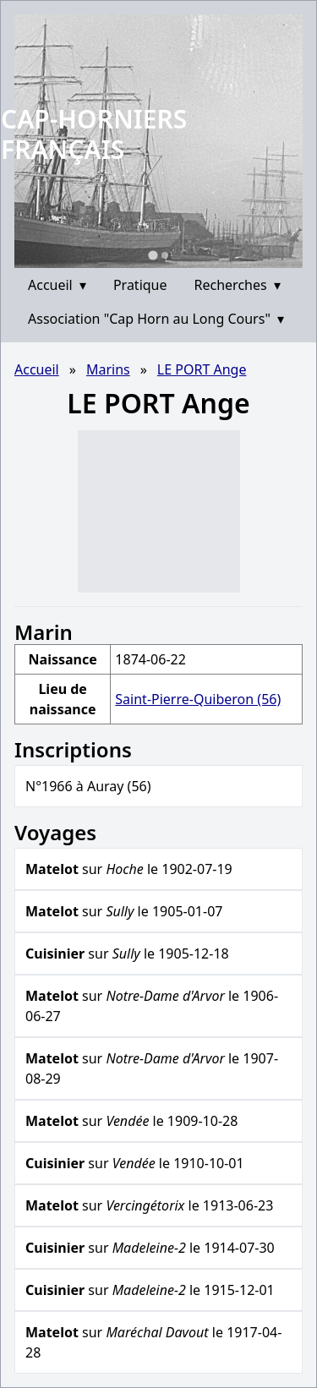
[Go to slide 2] (164, 255)
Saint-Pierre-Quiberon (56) (198, 699)
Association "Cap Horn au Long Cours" (156, 318)
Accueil (57, 285)
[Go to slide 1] (152, 255)
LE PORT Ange (202, 369)
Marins (108, 369)
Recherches (237, 285)
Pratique (140, 285)
